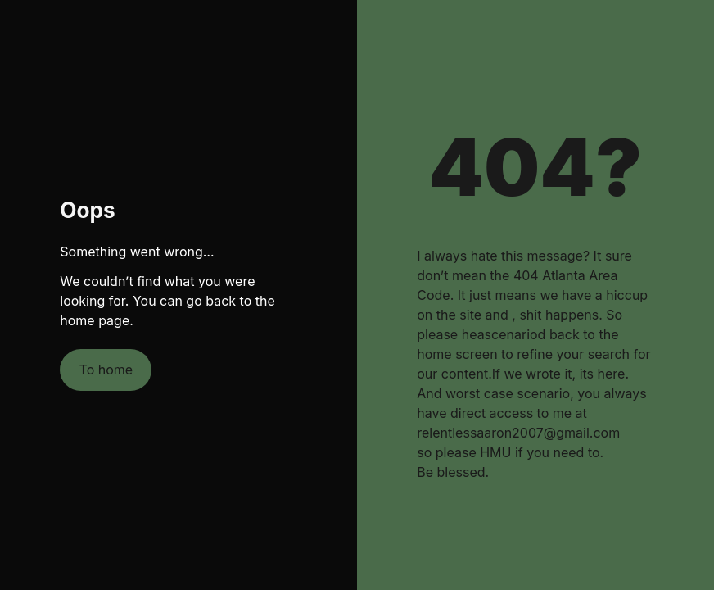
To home (106, 369)
